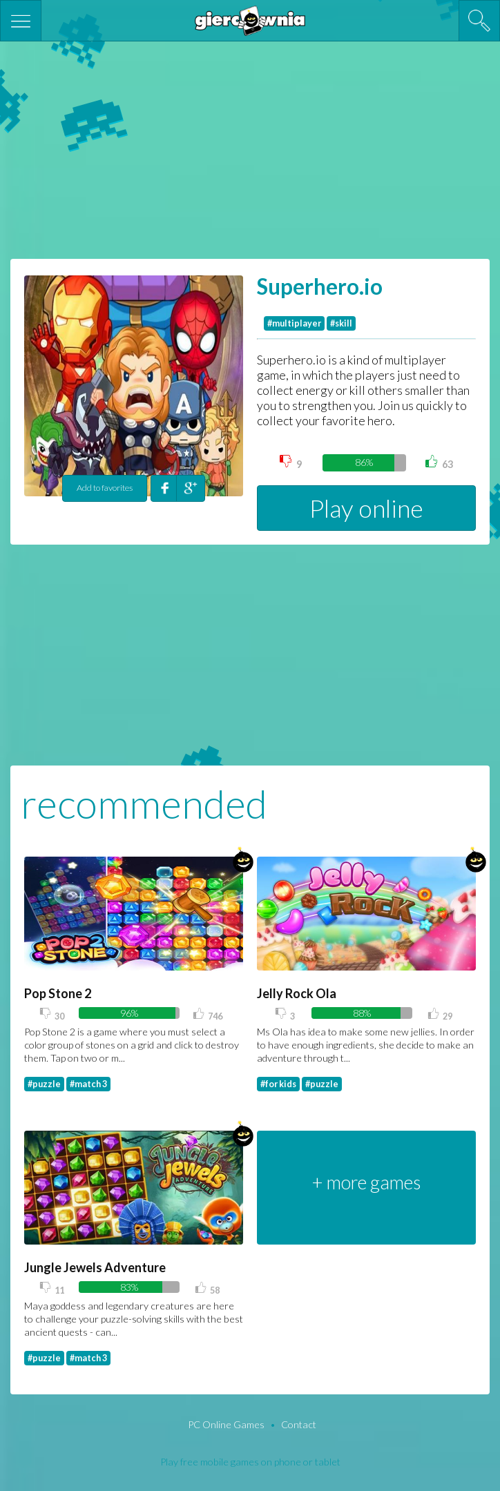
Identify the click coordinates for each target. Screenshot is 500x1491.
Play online (366, 508)
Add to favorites (105, 488)
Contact (298, 1424)
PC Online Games (227, 1424)
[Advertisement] (250, 148)
